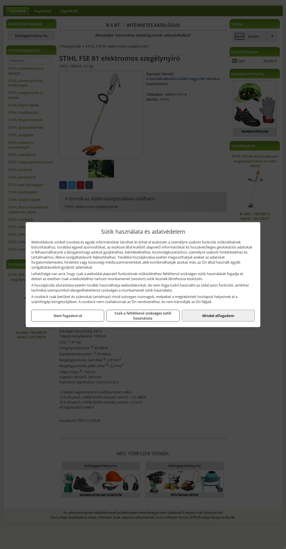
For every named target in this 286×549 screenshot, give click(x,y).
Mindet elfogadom (218, 315)
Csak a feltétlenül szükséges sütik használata (143, 316)
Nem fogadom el (68, 315)
